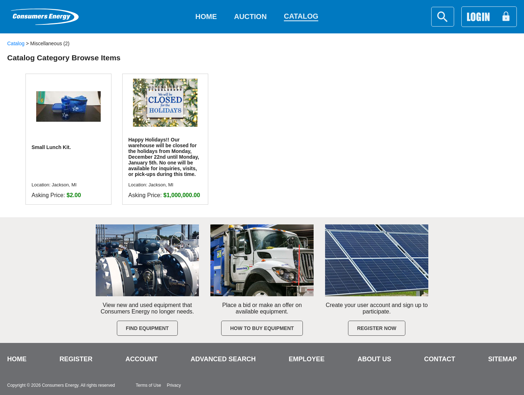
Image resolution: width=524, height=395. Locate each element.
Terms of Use (148, 385)
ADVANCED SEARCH (223, 359)
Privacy (174, 385)
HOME (17, 359)
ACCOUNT (141, 359)
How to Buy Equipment (262, 328)
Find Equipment (147, 328)
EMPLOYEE (306, 359)
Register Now (376, 328)
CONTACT (439, 359)
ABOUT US (374, 359)
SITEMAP (502, 359)
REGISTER (75, 359)
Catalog (15, 43)
